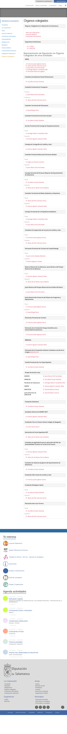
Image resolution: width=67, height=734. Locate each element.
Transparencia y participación (44, 1)
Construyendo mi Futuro (16, 631)
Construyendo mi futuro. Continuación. (20, 610)
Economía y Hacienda (41, 691)
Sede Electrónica (61, 1)
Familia (11, 612)
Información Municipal (41, 699)
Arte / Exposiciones (15, 654)
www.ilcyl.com (34, 352)
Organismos (9, 697)
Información (13, 564)
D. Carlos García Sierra (32, 427)
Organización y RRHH (41, 693)
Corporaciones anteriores (9, 50)
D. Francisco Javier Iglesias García (36, 64)
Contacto (57, 712)
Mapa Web (40, 712)
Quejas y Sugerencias (16, 584)
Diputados (5, 45)
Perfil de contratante (15, 577)
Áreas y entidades (41, 5)
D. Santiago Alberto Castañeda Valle (37, 70)
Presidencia (38, 687)
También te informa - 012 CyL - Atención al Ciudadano (26, 557)
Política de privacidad (20, 712)
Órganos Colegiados (8, 56)
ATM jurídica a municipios (42, 703)
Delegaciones (5, 42)
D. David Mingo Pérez (32, 110)
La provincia (52, 5)
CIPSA (6, 699)
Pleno (3, 30)
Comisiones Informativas (33, 36)
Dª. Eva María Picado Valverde (35, 82)
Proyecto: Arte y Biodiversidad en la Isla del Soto (23, 652)
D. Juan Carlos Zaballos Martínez (35, 256)
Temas (60, 5)
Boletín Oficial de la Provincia (18, 550)
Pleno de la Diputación (32, 32)
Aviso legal (10, 712)
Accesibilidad (32, 712)
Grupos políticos (6, 47)
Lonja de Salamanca (15, 543)
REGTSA (7, 701)
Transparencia (49, 712)
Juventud (12, 633)
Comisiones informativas (9, 36)
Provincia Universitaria (15, 642)
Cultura (37, 684)
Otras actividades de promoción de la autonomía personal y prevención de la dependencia (35, 601)
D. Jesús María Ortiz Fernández (35, 68)
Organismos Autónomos (8, 53)
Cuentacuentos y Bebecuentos (18, 621)
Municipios (39, 697)
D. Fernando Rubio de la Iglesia (35, 71)
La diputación (29, 5)
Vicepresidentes (6, 39)
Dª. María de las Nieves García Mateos (37, 188)
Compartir (2, 530)
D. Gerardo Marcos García (51, 389)
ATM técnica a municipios (42, 701)
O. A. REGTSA (31, 48)
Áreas (37, 681)
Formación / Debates (16, 644)
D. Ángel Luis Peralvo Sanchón (35, 162)
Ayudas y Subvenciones (16, 571)
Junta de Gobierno (7, 33)
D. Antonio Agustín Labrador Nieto (36, 139)
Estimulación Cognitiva (16, 599)
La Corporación (6, 27)
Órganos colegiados (10, 689)
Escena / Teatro (14, 623)
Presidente (5, 25)
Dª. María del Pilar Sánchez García (36, 66)
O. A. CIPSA (30, 46)
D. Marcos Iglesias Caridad (34, 261)
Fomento (37, 689)
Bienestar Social (40, 685)
